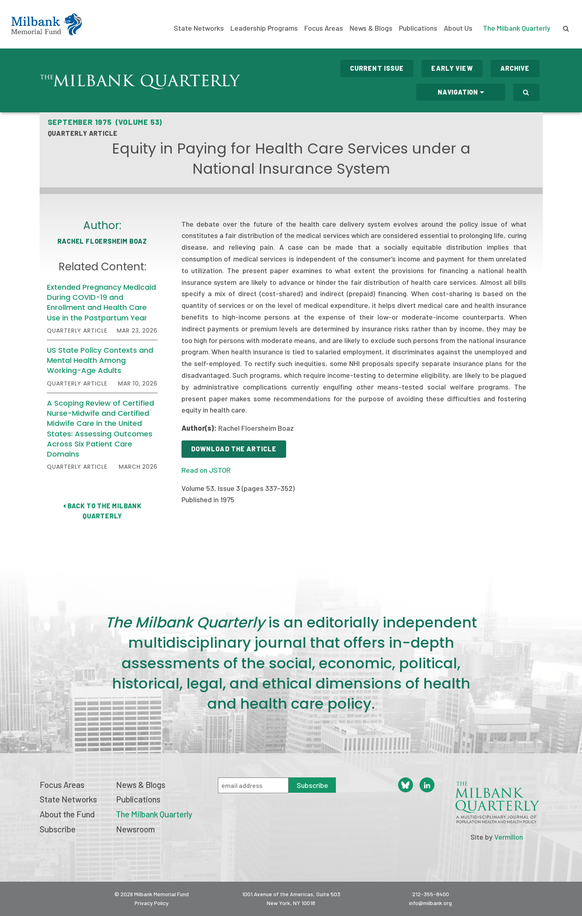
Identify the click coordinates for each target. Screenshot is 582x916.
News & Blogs (371, 28)
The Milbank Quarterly (516, 27)
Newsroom (135, 829)
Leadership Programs (264, 28)
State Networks (199, 28)
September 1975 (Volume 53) (105, 122)
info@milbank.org (430, 902)
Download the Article (233, 449)
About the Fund (67, 814)
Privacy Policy (152, 902)
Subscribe (58, 829)
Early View (451, 68)
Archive (515, 68)
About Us (458, 28)
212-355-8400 (430, 894)
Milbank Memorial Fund (46, 24)
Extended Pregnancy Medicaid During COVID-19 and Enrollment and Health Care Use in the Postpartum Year (101, 302)
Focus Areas (323, 28)
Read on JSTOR (206, 469)
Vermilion (508, 836)
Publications (418, 28)
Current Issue (377, 68)
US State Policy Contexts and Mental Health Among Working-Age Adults (100, 360)
